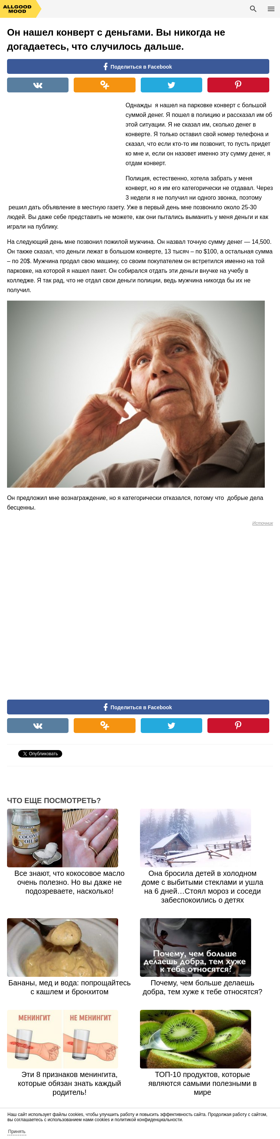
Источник (262, 523)
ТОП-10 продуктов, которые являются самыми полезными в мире (202, 1083)
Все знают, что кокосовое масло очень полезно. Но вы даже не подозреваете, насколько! (69, 882)
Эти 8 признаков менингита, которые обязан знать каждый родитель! (69, 1083)
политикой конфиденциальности (148, 1119)
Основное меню (271, 9)
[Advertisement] (62, 148)
